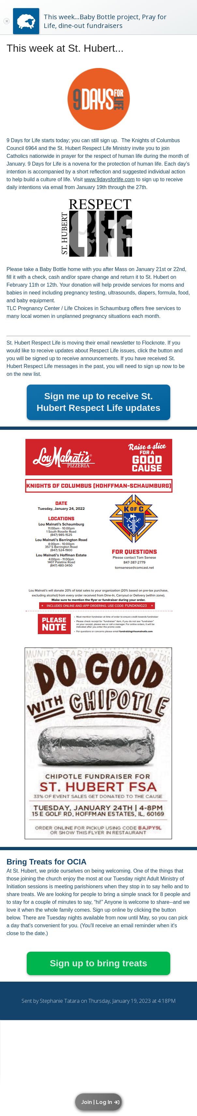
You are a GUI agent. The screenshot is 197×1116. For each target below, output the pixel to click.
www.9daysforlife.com (109, 179)
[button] (100, 1102)
